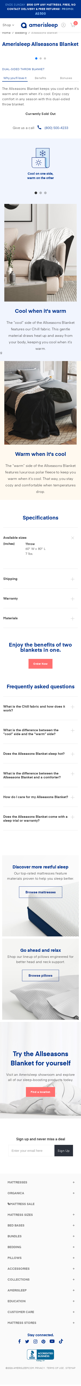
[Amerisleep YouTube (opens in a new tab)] (52, 1341)
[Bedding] (14, 1247)
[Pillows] (15, 1258)
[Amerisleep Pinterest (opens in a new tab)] (43, 1341)
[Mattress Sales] (21, 1204)
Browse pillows (40, 975)
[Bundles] (15, 1236)
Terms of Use (55, 1368)
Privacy (40, 1368)
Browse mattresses (40, 892)
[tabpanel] (40, 51)
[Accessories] (19, 1269)
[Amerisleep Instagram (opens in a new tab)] (35, 1341)
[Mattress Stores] (22, 1323)
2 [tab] (41, 58)
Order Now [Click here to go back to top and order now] (40, 663)
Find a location (40, 1092)
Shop (8, 25)
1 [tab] (36, 58)
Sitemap (70, 1368)
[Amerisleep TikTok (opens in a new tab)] (61, 1341)
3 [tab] (45, 58)
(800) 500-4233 (56, 127)
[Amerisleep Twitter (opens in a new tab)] (27, 1341)
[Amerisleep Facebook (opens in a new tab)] (19, 1341)
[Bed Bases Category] (16, 1225)
